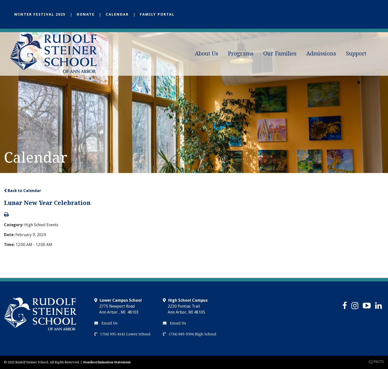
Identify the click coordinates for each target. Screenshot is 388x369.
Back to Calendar (22, 190)
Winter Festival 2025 (40, 14)
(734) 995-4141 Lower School (122, 334)
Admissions (321, 53)
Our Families (279, 53)
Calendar (117, 14)
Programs (240, 53)
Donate (86, 14)
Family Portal (157, 14)
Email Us (106, 323)
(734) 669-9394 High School (189, 334)
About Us (206, 53)
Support (356, 53)
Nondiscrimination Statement (107, 362)
